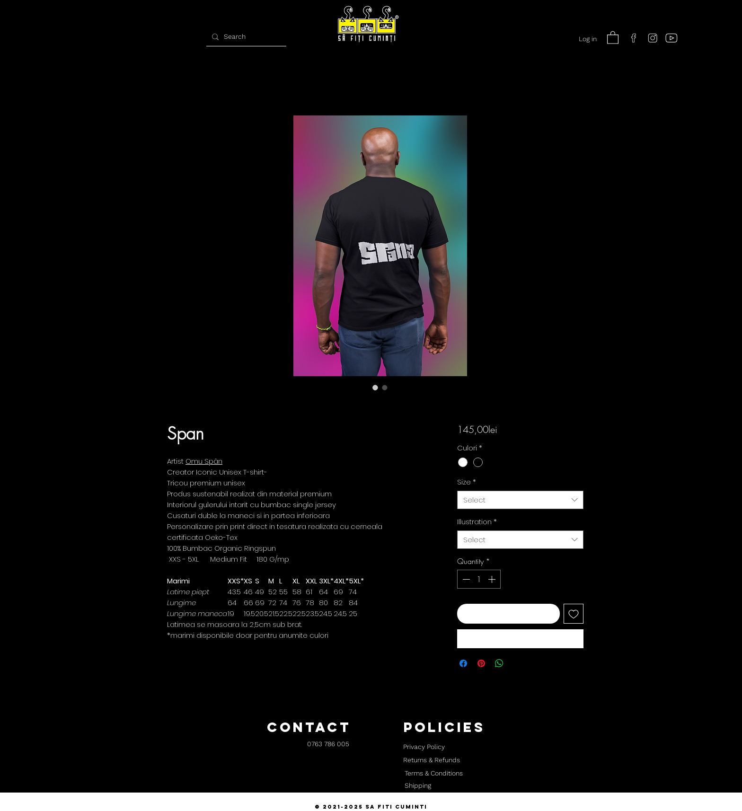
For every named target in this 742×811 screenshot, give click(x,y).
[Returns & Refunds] (431, 760)
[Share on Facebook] (463, 663)
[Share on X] (517, 663)
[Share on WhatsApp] (499, 663)
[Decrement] (465, 579)
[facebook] (634, 38)
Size (466, 482)
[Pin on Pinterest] (481, 663)
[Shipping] (418, 786)
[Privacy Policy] (424, 747)
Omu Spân (204, 461)
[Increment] (492, 579)
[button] (612, 37)
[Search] (245, 36)
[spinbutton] (479, 579)
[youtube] (671, 38)
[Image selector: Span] (375, 387)
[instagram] (652, 38)
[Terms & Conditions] (433, 773)
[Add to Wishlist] (573, 614)
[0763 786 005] (328, 744)
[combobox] (520, 500)
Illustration (477, 522)
